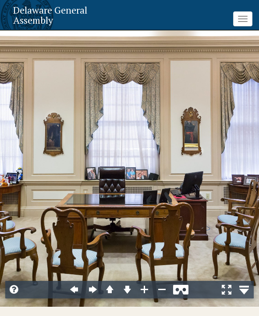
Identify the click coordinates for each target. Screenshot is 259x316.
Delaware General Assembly (50, 15)
